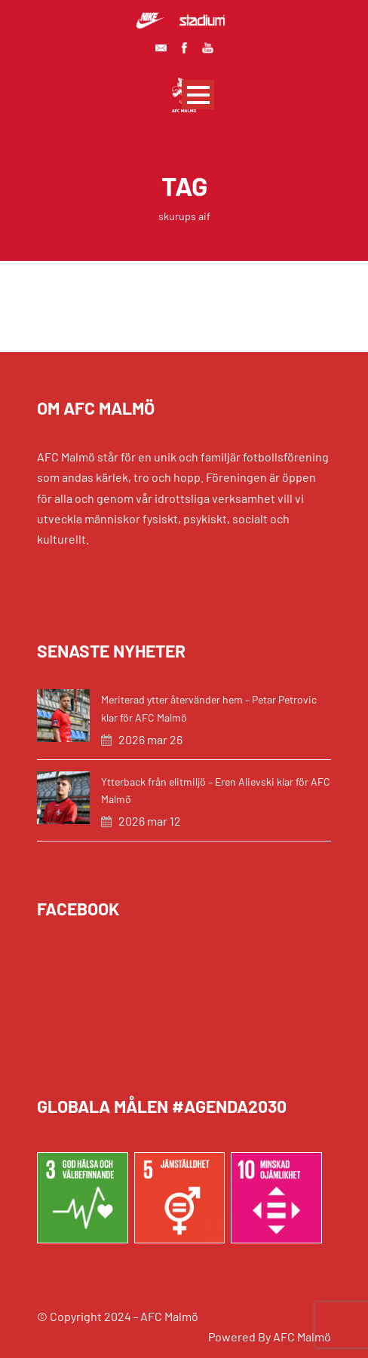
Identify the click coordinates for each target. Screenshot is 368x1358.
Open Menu (198, 94)
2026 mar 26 (150, 739)
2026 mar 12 (149, 821)
